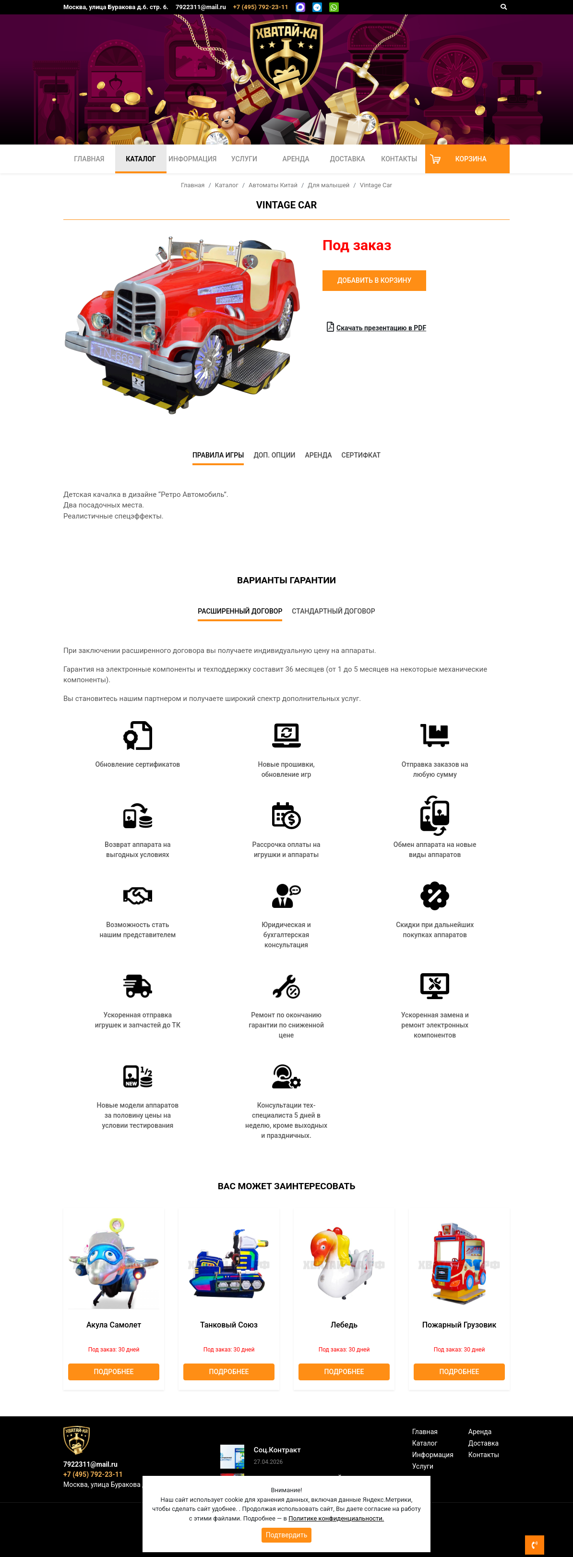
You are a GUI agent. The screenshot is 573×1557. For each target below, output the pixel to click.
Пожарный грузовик (459, 1324)
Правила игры (218, 455)
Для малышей (328, 185)
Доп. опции (274, 455)
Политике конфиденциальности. (336, 1518)
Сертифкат (361, 455)
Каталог (140, 159)
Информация (192, 159)
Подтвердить (287, 1535)
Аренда (295, 159)
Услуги (244, 159)
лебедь (344, 1324)
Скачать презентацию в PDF (376, 327)
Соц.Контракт (277, 1450)
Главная (89, 159)
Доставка (347, 159)
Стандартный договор (333, 611)
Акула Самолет (113, 1324)
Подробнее (114, 1372)
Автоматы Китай (273, 185)
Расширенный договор (240, 611)
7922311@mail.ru (201, 7)
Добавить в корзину (374, 280)
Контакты (399, 159)
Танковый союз (229, 1324)
